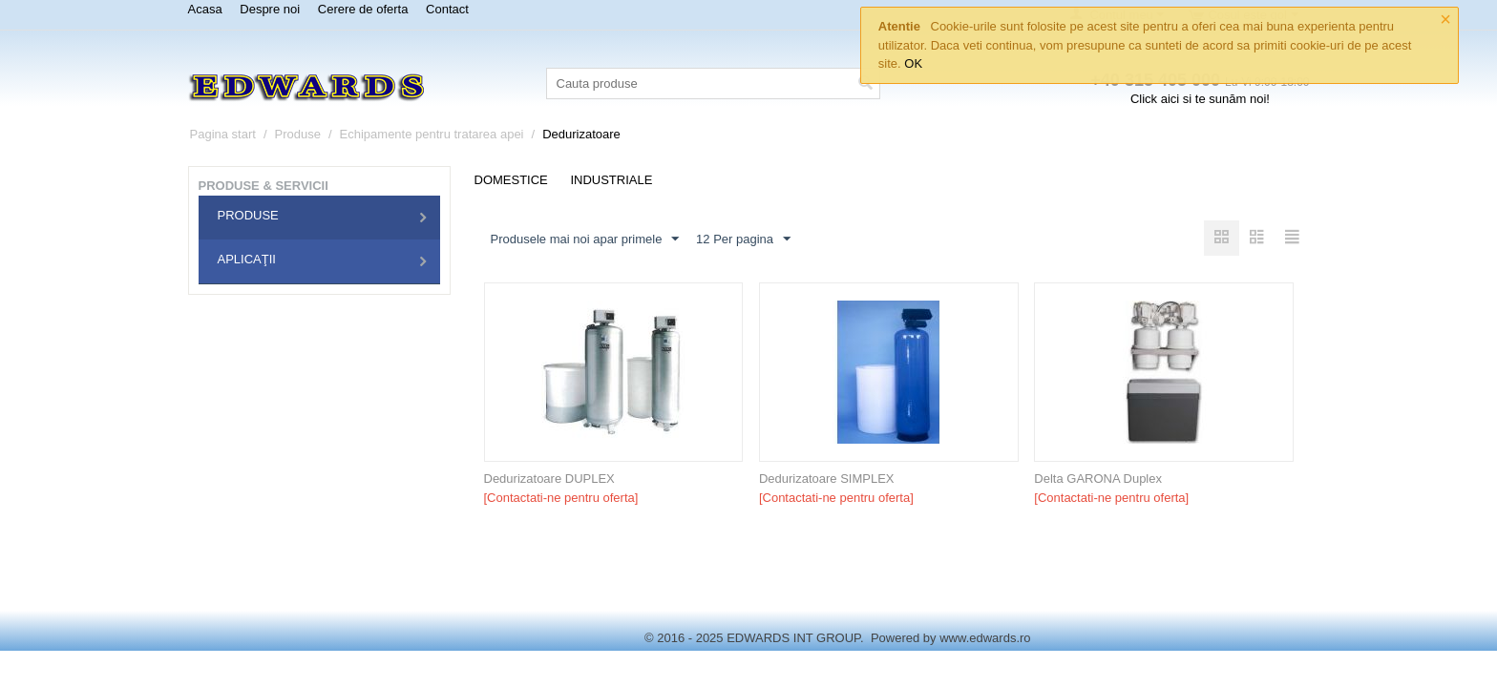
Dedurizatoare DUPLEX (549, 478)
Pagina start (223, 134)
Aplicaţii (247, 259)
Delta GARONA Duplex (1098, 478)
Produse (298, 134)
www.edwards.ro (984, 638)
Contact (447, 9)
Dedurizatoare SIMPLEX (827, 478)
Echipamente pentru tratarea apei (432, 134)
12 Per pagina (743, 239)
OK (913, 63)
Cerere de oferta (363, 9)
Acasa (205, 9)
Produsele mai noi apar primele (585, 239)
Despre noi (270, 9)
